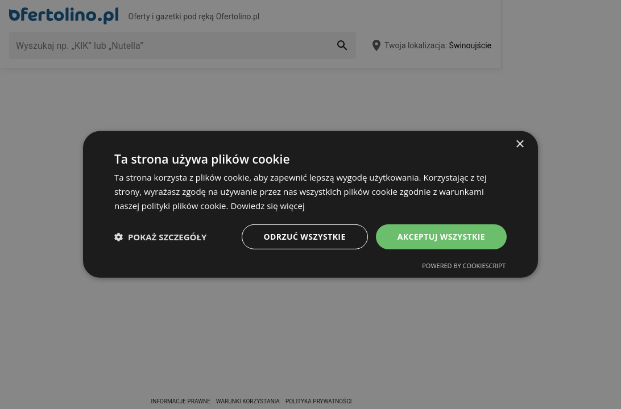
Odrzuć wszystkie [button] (305, 236)
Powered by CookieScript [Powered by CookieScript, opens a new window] (464, 265)
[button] (160, 237)
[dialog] (310, 204)
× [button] (519, 144)
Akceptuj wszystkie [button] (441, 236)
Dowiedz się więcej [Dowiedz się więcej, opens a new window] (267, 205)
